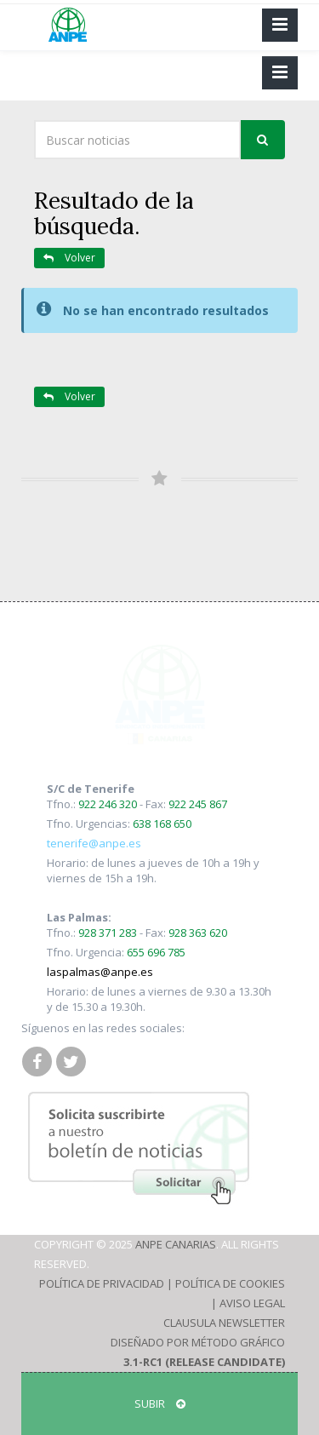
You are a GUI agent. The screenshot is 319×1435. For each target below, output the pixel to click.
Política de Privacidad (101, 1283)
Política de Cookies (230, 1283)
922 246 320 (107, 804)
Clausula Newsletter (224, 1322)
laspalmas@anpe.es (100, 971)
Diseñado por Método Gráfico (198, 1342)
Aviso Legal (252, 1303)
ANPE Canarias (175, 1244)
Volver (69, 257)
